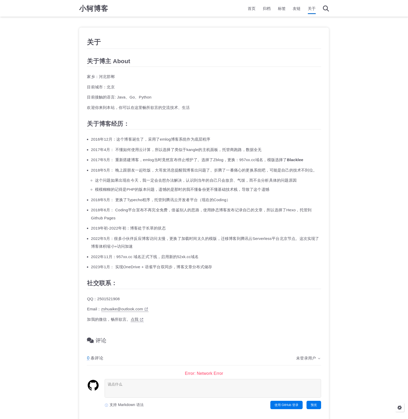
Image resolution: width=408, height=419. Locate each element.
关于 (312, 9)
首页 (252, 9)
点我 (137, 319)
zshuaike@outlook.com (124, 309)
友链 (297, 9)
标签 (282, 9)
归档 (267, 9)
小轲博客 (93, 9)
